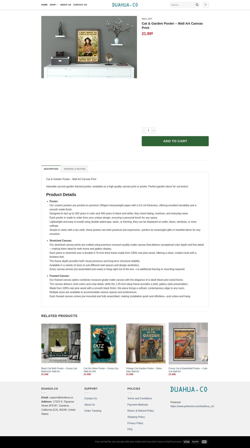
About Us (65, 5)
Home (44, 5)
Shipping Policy (136, 417)
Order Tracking (92, 410)
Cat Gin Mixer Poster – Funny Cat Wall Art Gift (101, 370)
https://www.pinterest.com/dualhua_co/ (192, 406)
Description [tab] (51, 169)
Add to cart (175, 141)
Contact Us (80, 5)
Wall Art (147, 19)
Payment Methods (137, 404)
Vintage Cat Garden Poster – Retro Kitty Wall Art (144, 370)
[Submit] (197, 5)
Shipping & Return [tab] (74, 169)
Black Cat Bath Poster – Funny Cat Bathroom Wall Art (59, 370)
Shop (54, 4)
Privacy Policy (135, 423)
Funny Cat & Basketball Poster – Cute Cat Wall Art (188, 370)
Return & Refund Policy (140, 410)
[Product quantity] (148, 130)
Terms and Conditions (139, 398)
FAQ (129, 429)
